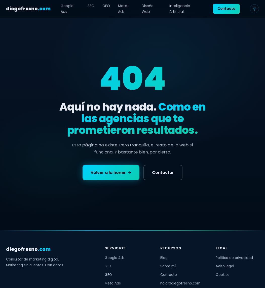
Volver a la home (111, 173)
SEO (91, 5)
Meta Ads (122, 8)
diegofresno (28, 8)
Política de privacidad (234, 257)
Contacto (226, 8)
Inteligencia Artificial (179, 8)
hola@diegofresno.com (180, 283)
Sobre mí (168, 266)
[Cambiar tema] (254, 8)
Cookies (223, 274)
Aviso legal (225, 266)
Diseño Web (148, 8)
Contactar (163, 173)
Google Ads (67, 8)
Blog (164, 257)
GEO (106, 5)
